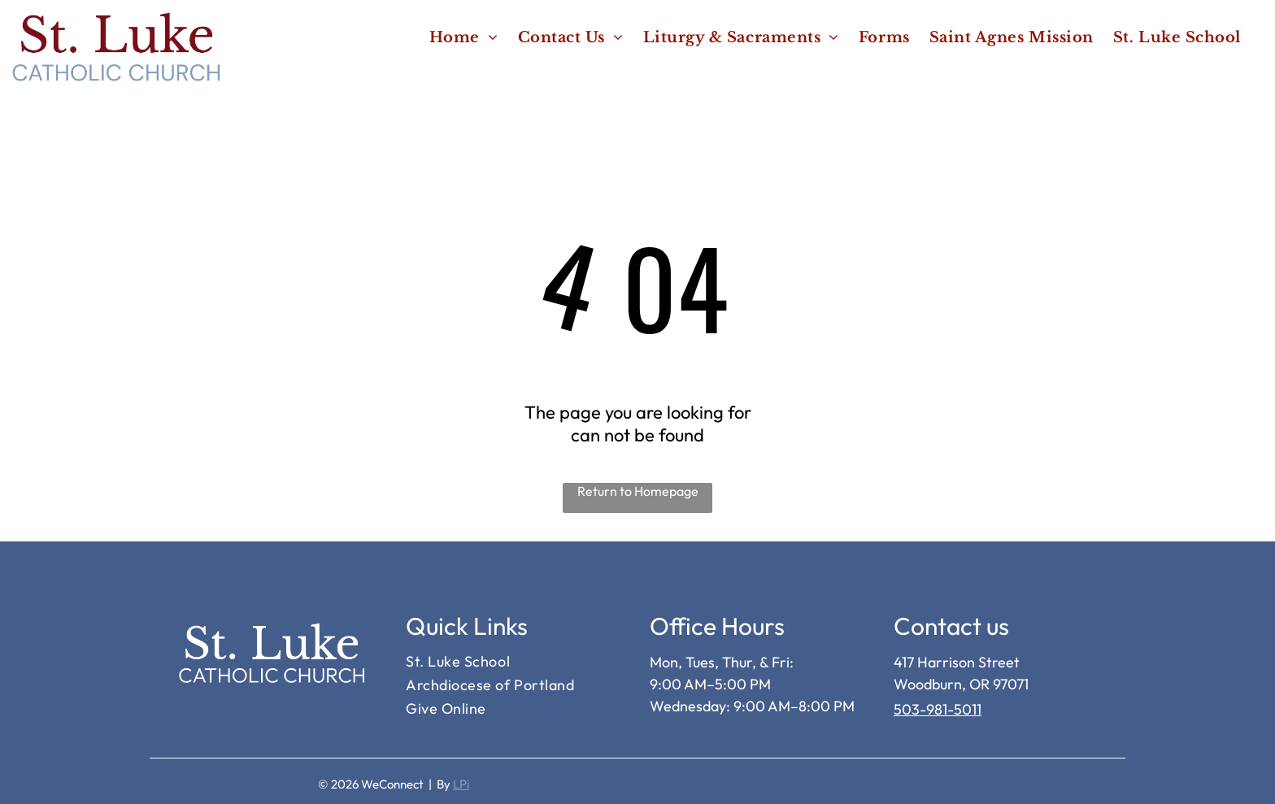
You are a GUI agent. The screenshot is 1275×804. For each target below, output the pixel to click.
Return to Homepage (637, 491)
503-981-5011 (937, 709)
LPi (461, 784)
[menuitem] (464, 37)
